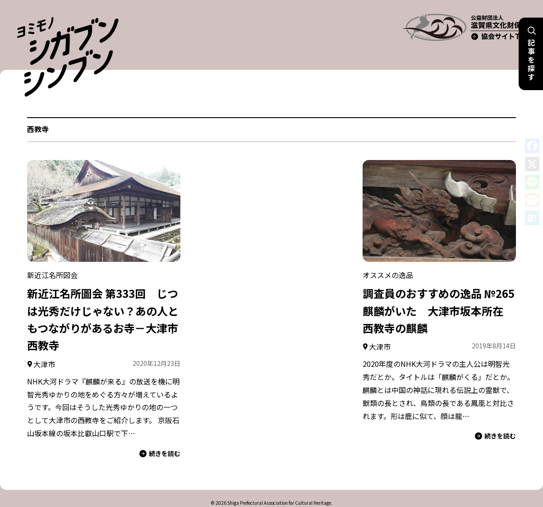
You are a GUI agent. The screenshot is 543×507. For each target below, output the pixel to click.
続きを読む (159, 435)
